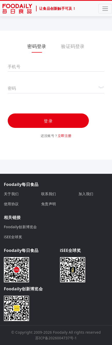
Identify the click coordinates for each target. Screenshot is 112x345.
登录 (48, 121)
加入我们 (86, 193)
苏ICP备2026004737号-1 (56, 337)
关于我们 (11, 193)
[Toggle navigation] (105, 8)
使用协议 (11, 203)
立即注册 (64, 135)
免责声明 (48, 203)
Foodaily (60, 332)
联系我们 (48, 193)
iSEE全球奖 (13, 236)
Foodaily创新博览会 (20, 226)
